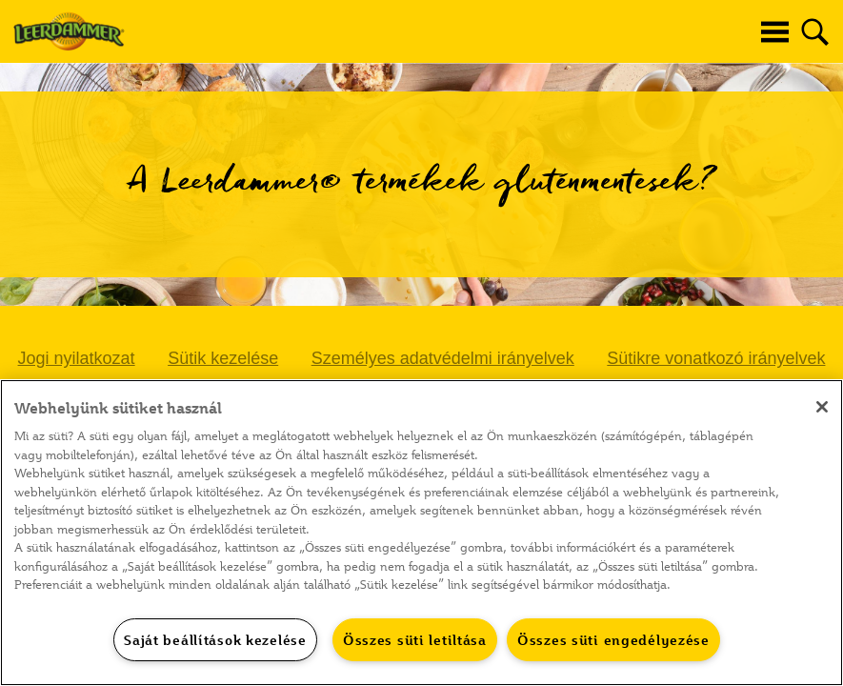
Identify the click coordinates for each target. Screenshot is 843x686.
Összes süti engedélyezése (613, 640)
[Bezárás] (822, 407)
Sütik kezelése (223, 358)
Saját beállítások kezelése (215, 640)
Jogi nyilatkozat (76, 358)
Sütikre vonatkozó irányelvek (716, 358)
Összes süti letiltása (415, 640)
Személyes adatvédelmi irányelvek (442, 358)
